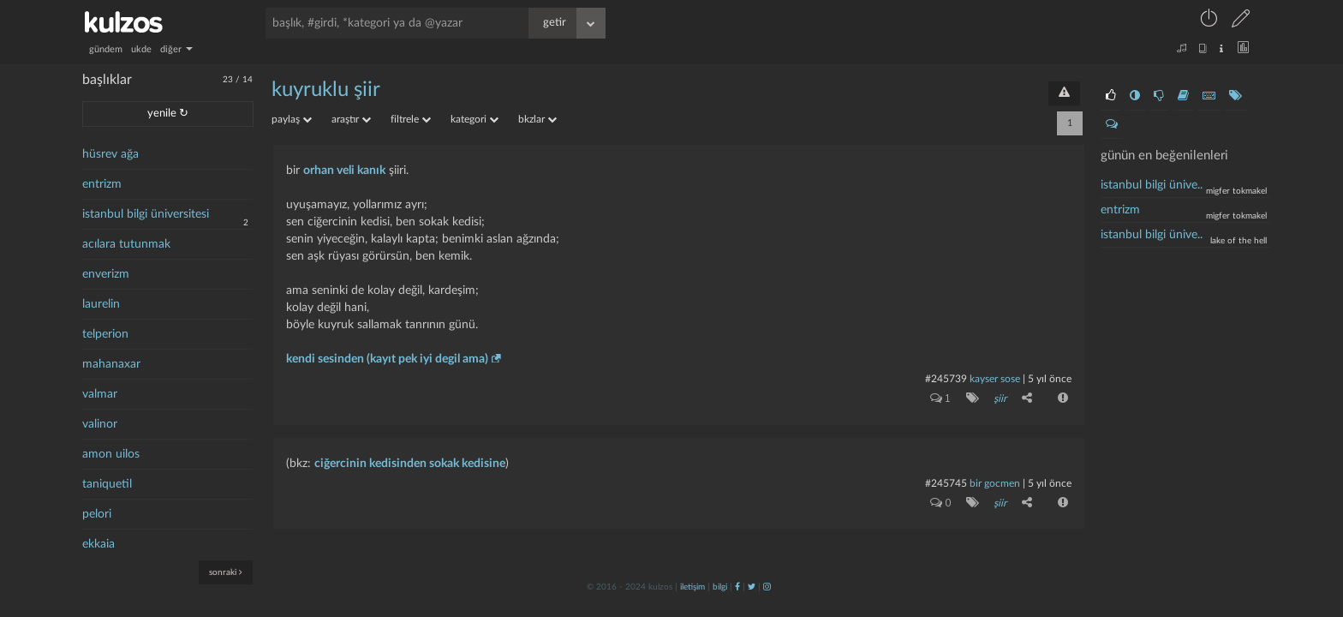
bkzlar (537, 119)
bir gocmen (996, 482)
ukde (141, 49)
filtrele (411, 119)
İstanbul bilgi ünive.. (1152, 185)
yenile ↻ (167, 113)
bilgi (720, 586)
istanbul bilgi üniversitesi (145, 214)
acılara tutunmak (126, 244)
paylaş (292, 119)
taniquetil (107, 484)
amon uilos (111, 454)
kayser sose (995, 379)
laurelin (101, 304)
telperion (105, 334)
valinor (99, 424)
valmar (99, 394)
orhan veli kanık (344, 171)
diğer (176, 49)
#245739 (946, 379)
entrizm (102, 184)
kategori (474, 119)
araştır (351, 119)
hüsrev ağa (110, 154)
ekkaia (98, 544)
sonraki (225, 572)
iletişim (692, 586)
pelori (96, 514)
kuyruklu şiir (326, 90)
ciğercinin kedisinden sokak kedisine (409, 463)
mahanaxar (111, 364)
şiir (1000, 398)
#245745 (946, 482)
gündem (105, 49)
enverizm (105, 274)
